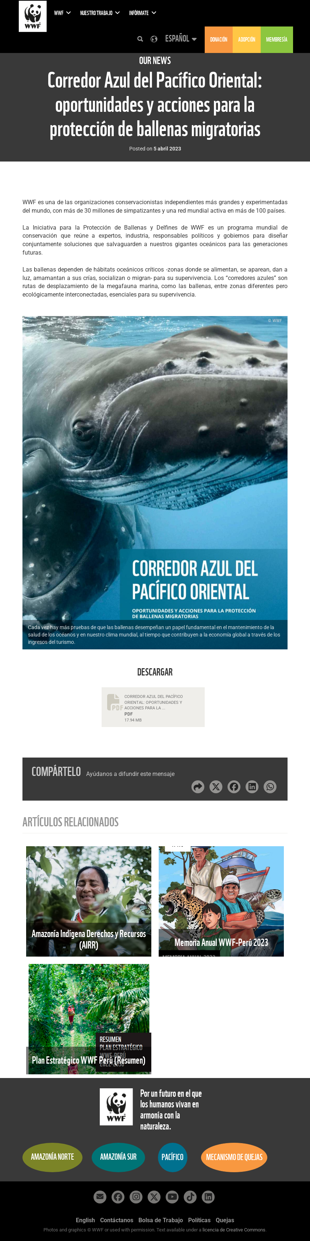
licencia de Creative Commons (233, 1230)
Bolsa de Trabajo (160, 1220)
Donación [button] (218, 39)
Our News (155, 60)
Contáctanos (116, 1220)
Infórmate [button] (142, 13)
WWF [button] (62, 13)
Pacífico (172, 1157)
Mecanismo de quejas (234, 1157)
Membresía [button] (277, 39)
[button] (180, 39)
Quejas (225, 1220)
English (85, 1220)
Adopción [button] (246, 39)
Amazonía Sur (118, 1157)
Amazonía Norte (52, 1157)
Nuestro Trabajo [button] (100, 13)
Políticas (199, 1220)
